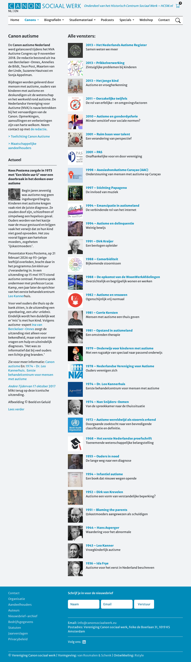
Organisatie (16, 599)
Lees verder (16, 409)
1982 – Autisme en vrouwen (106, 295)
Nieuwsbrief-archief (22, 616)
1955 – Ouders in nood (102, 456)
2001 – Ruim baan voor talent (108, 134)
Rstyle (139, 655)
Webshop (146, 20)
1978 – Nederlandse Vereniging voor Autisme (120, 366)
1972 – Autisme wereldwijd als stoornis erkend (121, 420)
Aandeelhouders (20, 604)
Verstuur (144, 604)
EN (16, 11)
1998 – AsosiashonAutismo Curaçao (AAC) (117, 170)
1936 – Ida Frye (97, 563)
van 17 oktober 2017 (32, 386)
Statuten (14, 627)
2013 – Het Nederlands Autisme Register (116, 45)
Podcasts (107, 20)
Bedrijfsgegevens (20, 622)
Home (14, 20)
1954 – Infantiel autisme (104, 474)
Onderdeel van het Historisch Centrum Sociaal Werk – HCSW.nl (128, 6)
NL (10, 11)
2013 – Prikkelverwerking (105, 63)
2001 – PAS (94, 152)
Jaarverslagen (18, 633)
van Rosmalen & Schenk (94, 655)
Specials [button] (126, 20)
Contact (164, 20)
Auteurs (14, 610)
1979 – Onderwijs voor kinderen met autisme (120, 348)
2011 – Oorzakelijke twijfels (106, 98)
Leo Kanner (16, 296)
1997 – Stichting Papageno (106, 188)
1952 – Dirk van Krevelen (104, 492)
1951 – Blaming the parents (106, 510)
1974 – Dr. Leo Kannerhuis (105, 384)
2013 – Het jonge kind (102, 81)
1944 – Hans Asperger (102, 527)
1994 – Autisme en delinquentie (110, 223)
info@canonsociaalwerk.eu (97, 623)
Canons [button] (30, 20)
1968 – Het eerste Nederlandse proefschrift (119, 438)
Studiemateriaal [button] (81, 20)
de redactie (38, 129)
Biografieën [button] (53, 20)
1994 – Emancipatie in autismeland (112, 205)
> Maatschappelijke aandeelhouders (22, 146)
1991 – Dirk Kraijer (99, 241)
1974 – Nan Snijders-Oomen (107, 402)
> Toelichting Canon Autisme (29, 136)
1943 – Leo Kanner (100, 545)
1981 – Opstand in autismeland (109, 330)
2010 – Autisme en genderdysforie (112, 116)
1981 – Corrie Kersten (102, 312)
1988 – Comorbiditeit (102, 259)
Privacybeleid (18, 639)
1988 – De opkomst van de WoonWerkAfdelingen (123, 277)
